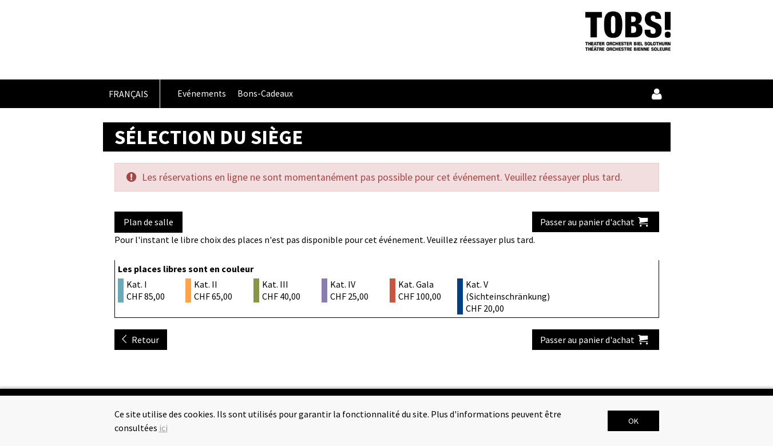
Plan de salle (148, 222)
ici (163, 427)
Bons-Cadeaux (265, 93)
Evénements (201, 93)
